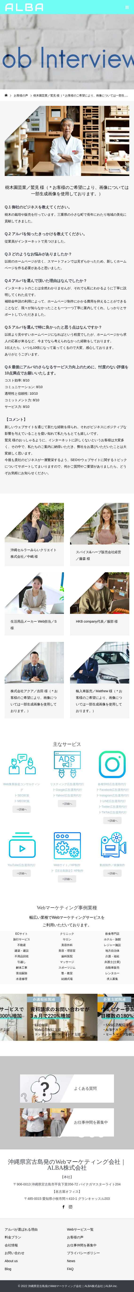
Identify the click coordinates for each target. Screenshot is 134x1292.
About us (11, 1261)
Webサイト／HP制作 (67, 865)
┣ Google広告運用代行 (67, 789)
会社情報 (11, 1245)
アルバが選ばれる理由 (21, 1229)
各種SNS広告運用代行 (112, 784)
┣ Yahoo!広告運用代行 (67, 795)
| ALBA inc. (110, 1286)
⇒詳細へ (21, 809)
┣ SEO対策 (21, 795)
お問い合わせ (14, 1253)
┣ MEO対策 (21, 801)
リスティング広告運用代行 (67, 784)
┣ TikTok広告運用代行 (112, 812)
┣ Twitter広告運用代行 (112, 806)
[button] (127, 7)
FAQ (70, 1269)
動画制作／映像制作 (112, 865)
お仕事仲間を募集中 (82, 1245)
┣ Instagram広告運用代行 (112, 795)
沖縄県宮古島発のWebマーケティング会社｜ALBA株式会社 (67, 1165)
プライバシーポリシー (83, 1253)
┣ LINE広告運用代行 (112, 801)
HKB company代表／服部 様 (97, 621)
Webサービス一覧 (80, 1229)
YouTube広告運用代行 (21, 865)
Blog (8, 1269)
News (71, 1261)
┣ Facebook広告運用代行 (112, 789)
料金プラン (13, 1237)
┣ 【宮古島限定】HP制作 (67, 870)
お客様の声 (75, 1237)
